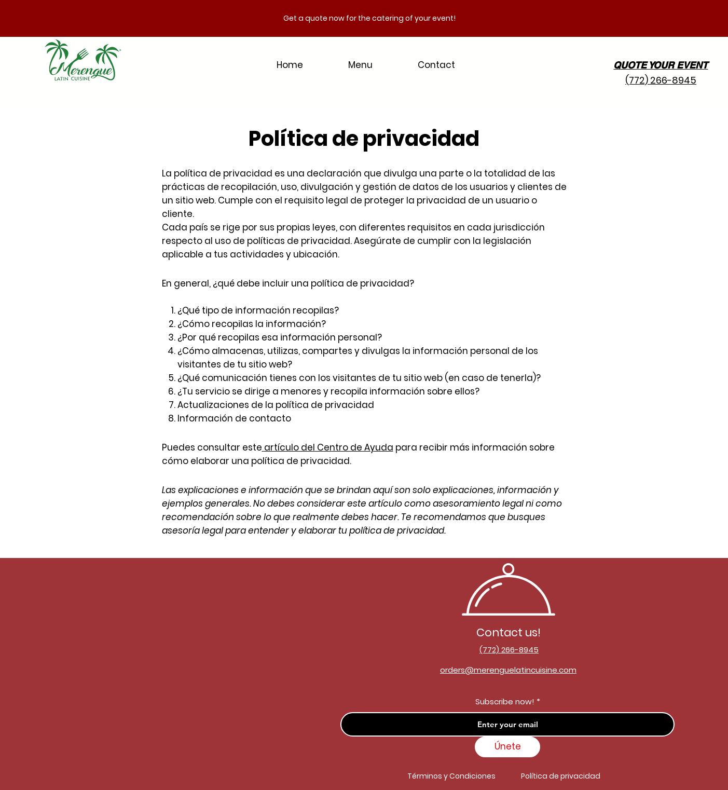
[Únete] (507, 747)
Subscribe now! (504, 701)
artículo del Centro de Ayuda (328, 447)
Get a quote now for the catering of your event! (369, 18)
